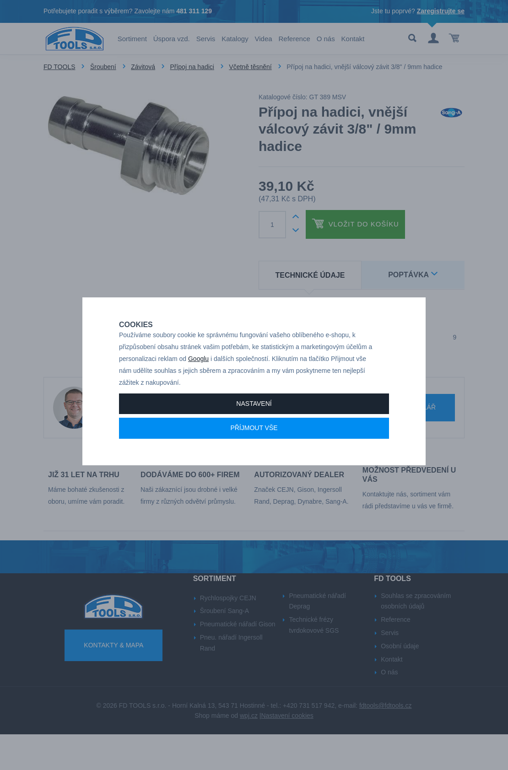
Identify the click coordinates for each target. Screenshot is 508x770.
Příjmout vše (253, 447)
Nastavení (253, 422)
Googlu (198, 378)
